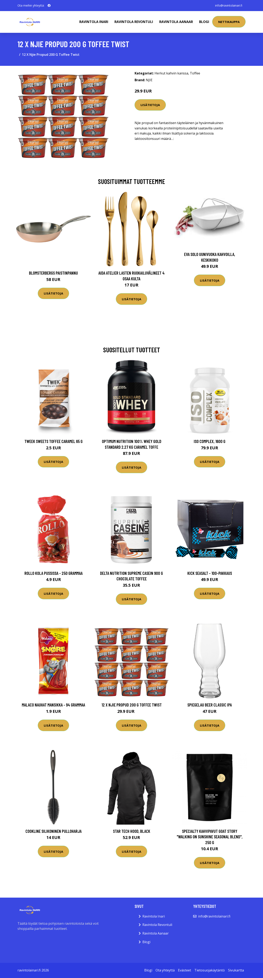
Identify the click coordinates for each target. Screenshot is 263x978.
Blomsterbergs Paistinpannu (53, 272)
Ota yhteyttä (165, 970)
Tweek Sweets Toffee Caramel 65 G (53, 441)
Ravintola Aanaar (176, 21)
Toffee (195, 73)
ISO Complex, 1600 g (209, 441)
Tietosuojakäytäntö (209, 970)
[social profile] (49, 5)
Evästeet (184, 970)
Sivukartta (236, 970)
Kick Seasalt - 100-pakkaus (209, 573)
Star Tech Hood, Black (131, 831)
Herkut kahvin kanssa (171, 73)
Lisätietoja (150, 105)
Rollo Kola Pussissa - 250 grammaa (53, 573)
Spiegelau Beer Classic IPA (209, 704)
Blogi (204, 21)
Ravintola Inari (93, 21)
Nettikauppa (229, 22)
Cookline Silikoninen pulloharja (53, 831)
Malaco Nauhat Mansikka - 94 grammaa (53, 704)
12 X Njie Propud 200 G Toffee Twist (132, 704)
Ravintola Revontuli (133, 21)
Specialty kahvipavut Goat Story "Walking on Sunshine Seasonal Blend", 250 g (209, 837)
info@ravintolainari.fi (228, 5)
